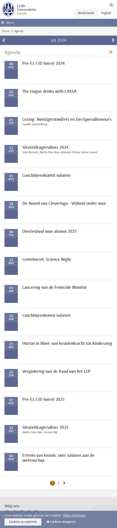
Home (5, 31)
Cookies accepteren (23, 522)
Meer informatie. (74, 515)
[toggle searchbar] (111, 4)
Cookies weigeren (63, 522)
